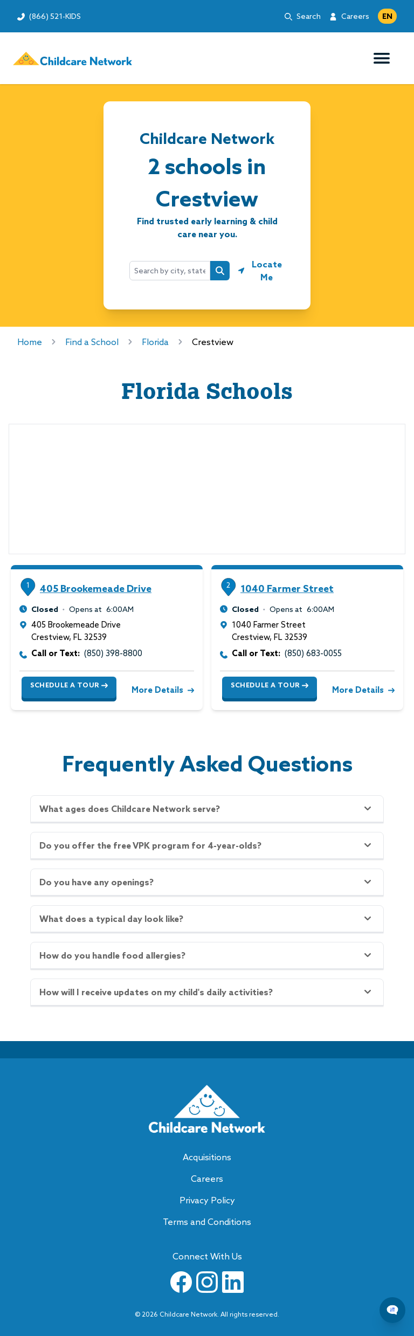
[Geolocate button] (261, 271)
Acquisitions (207, 1157)
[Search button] (220, 270)
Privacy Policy (207, 1200)
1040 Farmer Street (287, 588)
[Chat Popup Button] (392, 1310)
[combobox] (169, 270)
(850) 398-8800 (113, 653)
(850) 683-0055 (313, 653)
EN (387, 16)
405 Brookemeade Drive (95, 588)
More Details (162, 690)
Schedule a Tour (69, 685)
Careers (355, 16)
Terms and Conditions (207, 1221)
